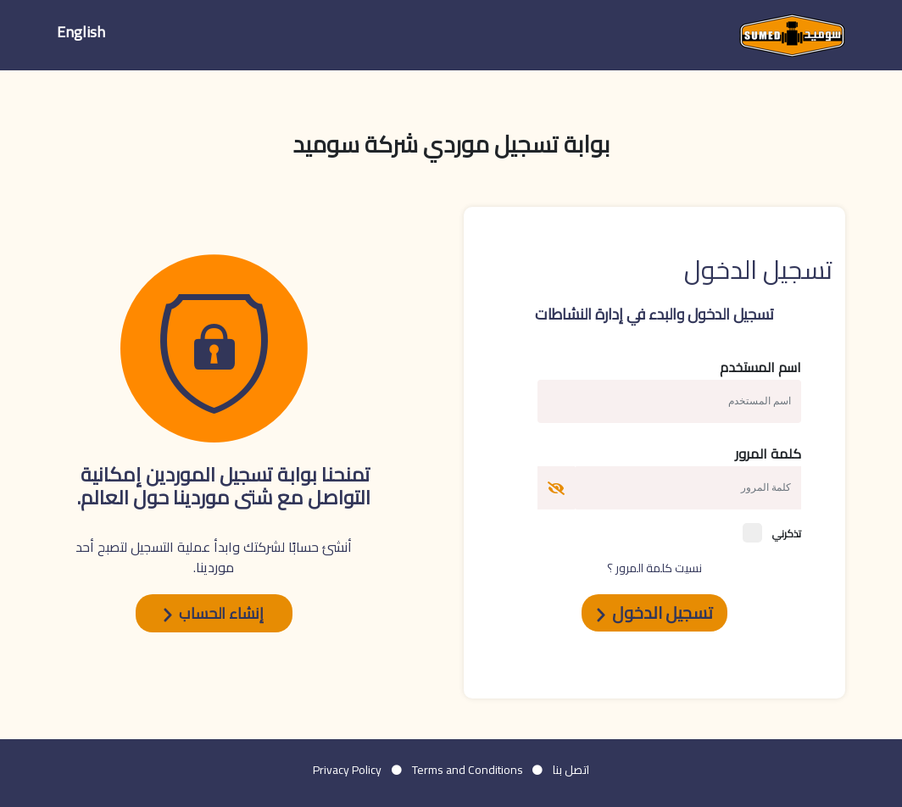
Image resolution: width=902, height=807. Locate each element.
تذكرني (772, 532)
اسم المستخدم (760, 367)
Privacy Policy (347, 770)
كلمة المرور (768, 453)
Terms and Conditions (467, 770)
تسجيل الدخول (655, 612)
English (81, 32)
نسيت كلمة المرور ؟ (654, 568)
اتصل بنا (571, 770)
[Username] (687, 487)
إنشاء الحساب (214, 613)
